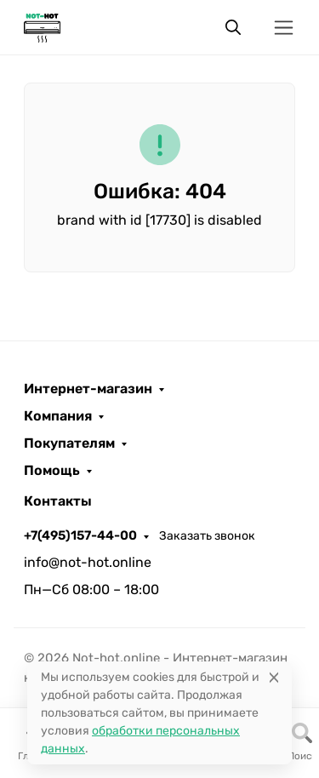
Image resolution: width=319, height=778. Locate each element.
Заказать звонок (207, 536)
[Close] (274, 677)
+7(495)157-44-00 (80, 535)
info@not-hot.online (87, 562)
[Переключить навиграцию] (283, 27)
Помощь (52, 471)
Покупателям (69, 443)
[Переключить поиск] (233, 27)
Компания (58, 416)
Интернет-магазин (88, 389)
